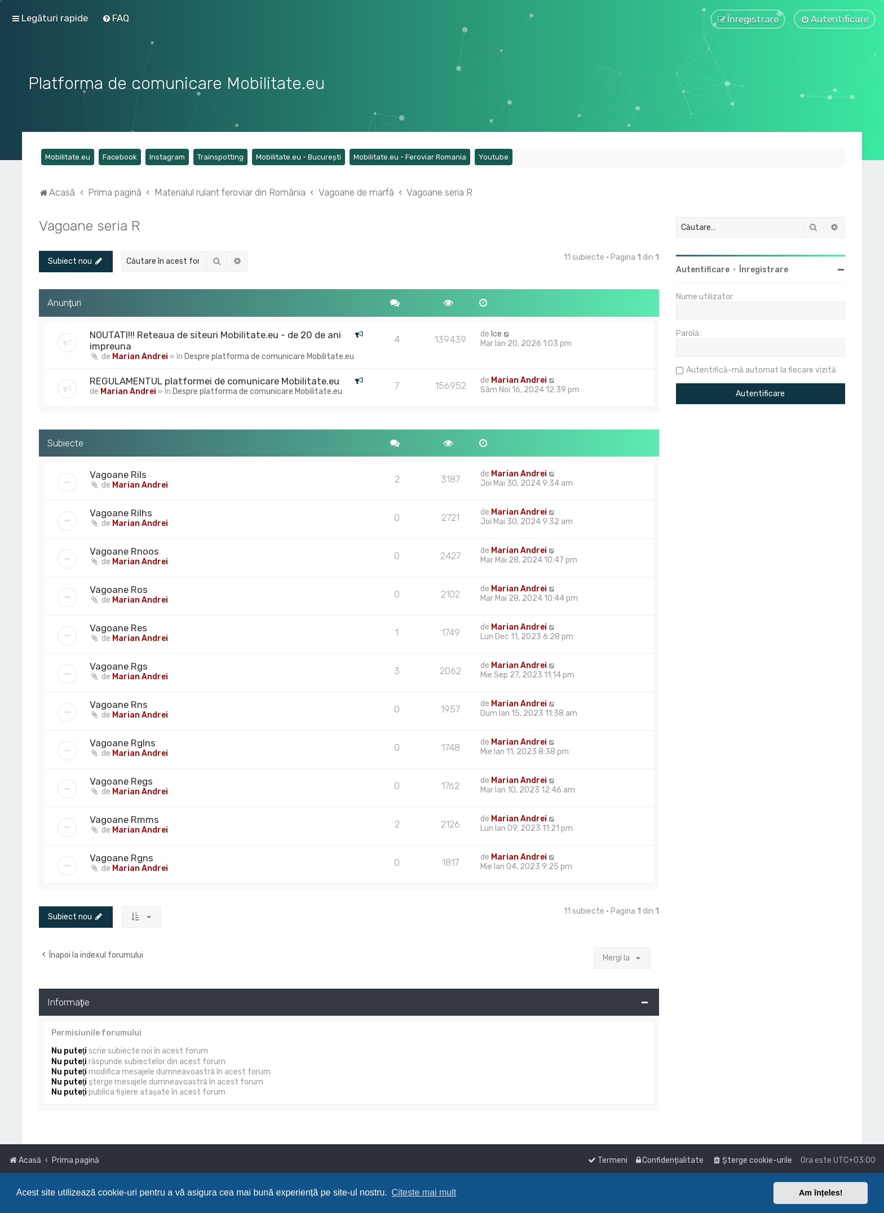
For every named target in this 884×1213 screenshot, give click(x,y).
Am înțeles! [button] (821, 1192)
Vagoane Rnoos (124, 550)
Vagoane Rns (119, 704)
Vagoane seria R (89, 224)
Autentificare (703, 268)
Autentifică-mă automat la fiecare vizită (761, 369)
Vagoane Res (118, 627)
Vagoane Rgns (121, 857)
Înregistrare (763, 268)
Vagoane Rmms (124, 819)
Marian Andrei (140, 355)
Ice (496, 333)
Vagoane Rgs (119, 665)
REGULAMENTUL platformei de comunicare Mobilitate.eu (214, 380)
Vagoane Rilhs (121, 512)
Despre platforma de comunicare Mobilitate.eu (269, 355)
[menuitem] (115, 18)
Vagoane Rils (118, 474)
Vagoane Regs (121, 780)
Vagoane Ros (119, 589)
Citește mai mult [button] (424, 1192)
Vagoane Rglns (123, 742)
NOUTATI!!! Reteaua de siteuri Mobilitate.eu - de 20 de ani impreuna (215, 339)
